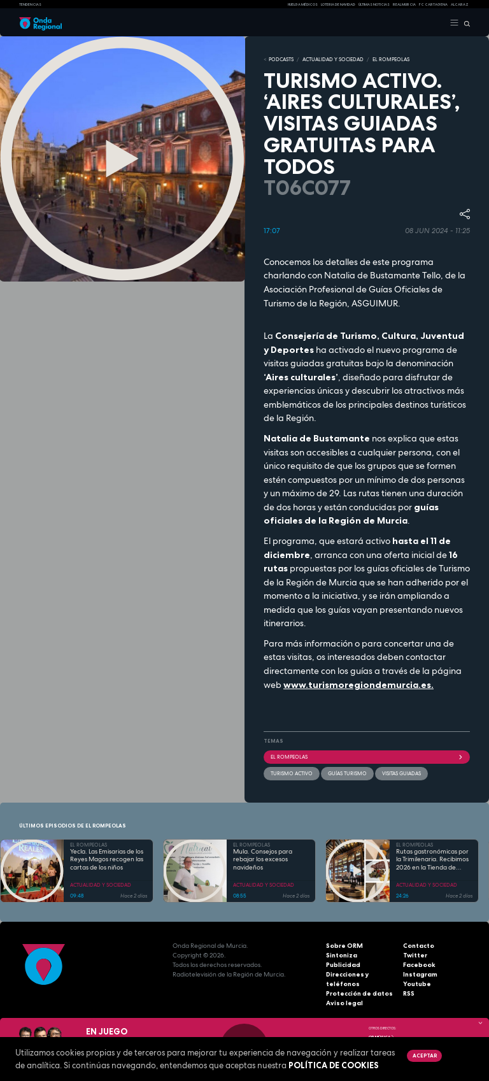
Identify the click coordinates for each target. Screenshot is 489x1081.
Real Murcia (404, 4)
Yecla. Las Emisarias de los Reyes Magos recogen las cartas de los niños (106, 859)
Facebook (419, 965)
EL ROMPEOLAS (390, 59)
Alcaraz (460, 4)
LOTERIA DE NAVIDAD (338, 4)
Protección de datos (359, 993)
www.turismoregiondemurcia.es (357, 685)
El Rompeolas (367, 757)
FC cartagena (433, 4)
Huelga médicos (303, 4)
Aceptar (425, 1055)
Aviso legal (344, 1003)
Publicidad (343, 965)
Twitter (415, 955)
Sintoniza (341, 955)
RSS (409, 993)
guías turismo (347, 773)
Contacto (418, 945)
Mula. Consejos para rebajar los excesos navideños (262, 859)
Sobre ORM (344, 945)
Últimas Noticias (374, 4)
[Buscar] (464, 23)
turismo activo (292, 773)
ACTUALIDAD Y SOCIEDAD (333, 59)
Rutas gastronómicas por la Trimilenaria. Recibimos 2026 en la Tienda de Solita (432, 860)
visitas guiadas (401, 773)
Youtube (417, 984)
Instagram (420, 974)
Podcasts (281, 59)
